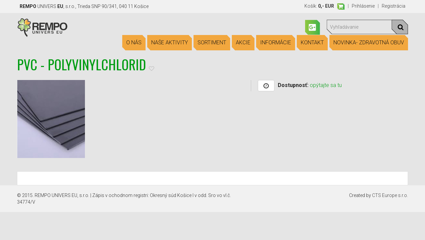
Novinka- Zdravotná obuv (368, 42)
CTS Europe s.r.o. (390, 195)
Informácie (275, 42)
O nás (134, 42)
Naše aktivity (169, 42)
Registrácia (393, 6)
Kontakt (312, 42)
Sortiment (212, 42)
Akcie (243, 42)
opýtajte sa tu (326, 85)
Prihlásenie (363, 6)
